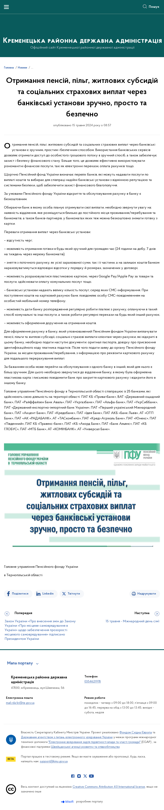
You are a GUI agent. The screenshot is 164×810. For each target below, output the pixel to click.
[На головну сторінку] (82, 35)
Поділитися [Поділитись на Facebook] (20, 593)
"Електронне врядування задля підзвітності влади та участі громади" (94, 742)
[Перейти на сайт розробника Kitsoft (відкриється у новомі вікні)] (67, 801)
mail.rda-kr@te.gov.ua (20, 703)
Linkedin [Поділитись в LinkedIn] (48, 593)
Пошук (154, 7)
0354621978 (92, 681)
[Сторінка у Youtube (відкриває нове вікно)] (91, 776)
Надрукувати (146, 593)
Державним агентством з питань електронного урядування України (67, 737)
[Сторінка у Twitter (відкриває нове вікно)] (85, 776)
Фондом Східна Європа (135, 732)
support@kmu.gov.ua (54, 761)
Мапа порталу (20, 663)
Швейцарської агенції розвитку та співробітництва (85, 746)
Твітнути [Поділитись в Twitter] (74, 593)
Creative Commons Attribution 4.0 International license (109, 786)
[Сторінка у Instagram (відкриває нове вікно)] (79, 776)
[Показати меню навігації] (6, 7)
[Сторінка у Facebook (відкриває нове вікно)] (72, 776)
